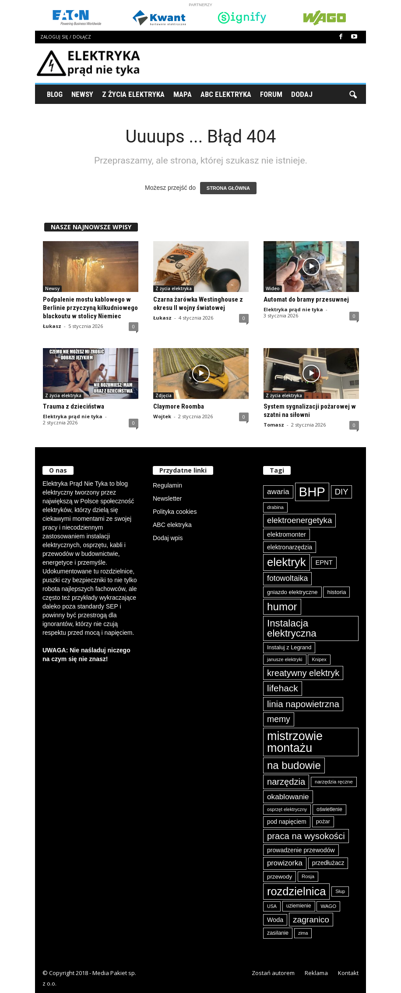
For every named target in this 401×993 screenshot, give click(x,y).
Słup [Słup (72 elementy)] (340, 891)
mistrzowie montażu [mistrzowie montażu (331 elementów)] (295, 742)
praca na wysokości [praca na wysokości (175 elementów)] (306, 836)
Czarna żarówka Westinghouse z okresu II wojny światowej (198, 303)
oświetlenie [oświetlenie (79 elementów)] (329, 809)
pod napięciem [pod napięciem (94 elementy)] (286, 821)
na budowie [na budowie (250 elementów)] (294, 765)
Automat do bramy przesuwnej (306, 299)
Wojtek (162, 416)
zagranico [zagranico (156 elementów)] (311, 919)
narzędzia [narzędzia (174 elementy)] (286, 782)
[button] (352, 94)
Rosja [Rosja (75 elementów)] (308, 876)
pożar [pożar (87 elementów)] (323, 821)
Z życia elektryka (133, 94)
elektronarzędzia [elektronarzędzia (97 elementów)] (289, 547)
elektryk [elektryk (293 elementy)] (286, 562)
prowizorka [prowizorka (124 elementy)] (285, 863)
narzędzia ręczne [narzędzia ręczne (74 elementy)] (334, 781)
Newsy (82, 94)
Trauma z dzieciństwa (73, 406)
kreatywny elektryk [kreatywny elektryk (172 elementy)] (303, 673)
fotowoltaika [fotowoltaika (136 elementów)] (287, 578)
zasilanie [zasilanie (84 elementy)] (277, 933)
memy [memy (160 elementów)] (278, 719)
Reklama (316, 973)
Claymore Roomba (178, 406)
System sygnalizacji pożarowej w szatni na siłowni (310, 410)
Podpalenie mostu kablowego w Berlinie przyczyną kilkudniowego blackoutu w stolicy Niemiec (90, 307)
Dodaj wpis (168, 537)
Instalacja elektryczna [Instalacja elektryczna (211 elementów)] (292, 628)
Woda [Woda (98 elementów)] (275, 919)
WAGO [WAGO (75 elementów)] (328, 906)
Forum (271, 94)
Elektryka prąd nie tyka (293, 309)
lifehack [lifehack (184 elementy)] (282, 688)
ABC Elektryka (225, 94)
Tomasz (274, 424)
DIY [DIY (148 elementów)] (341, 491)
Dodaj (302, 94)
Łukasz (52, 326)
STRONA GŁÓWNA (228, 188)
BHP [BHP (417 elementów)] (312, 491)
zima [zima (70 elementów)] (303, 933)
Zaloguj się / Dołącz (65, 37)
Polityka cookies (175, 511)
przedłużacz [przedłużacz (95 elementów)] (328, 862)
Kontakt (348, 973)
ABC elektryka (172, 524)
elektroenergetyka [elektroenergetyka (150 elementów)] (299, 520)
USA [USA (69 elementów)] (272, 906)
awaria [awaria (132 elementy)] (278, 491)
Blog (55, 94)
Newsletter (167, 498)
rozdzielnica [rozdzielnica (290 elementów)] (296, 891)
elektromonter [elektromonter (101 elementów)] (286, 534)
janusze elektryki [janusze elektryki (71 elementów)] (285, 659)
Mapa (182, 94)
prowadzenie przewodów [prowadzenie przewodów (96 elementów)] (301, 850)
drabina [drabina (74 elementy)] (275, 507)
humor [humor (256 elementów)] (282, 606)
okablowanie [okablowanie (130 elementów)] (288, 796)
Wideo (273, 288)
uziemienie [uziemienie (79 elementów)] (298, 906)
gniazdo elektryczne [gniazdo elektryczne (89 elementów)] (292, 592)
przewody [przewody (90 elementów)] (279, 876)
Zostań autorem (273, 973)
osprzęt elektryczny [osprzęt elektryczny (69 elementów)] (287, 809)
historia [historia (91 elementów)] (336, 592)
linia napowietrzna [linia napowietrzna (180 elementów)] (303, 704)
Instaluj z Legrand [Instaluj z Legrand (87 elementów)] (289, 647)
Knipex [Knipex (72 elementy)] (319, 659)
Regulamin (167, 485)
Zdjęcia (163, 395)
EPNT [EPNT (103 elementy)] (323, 562)
